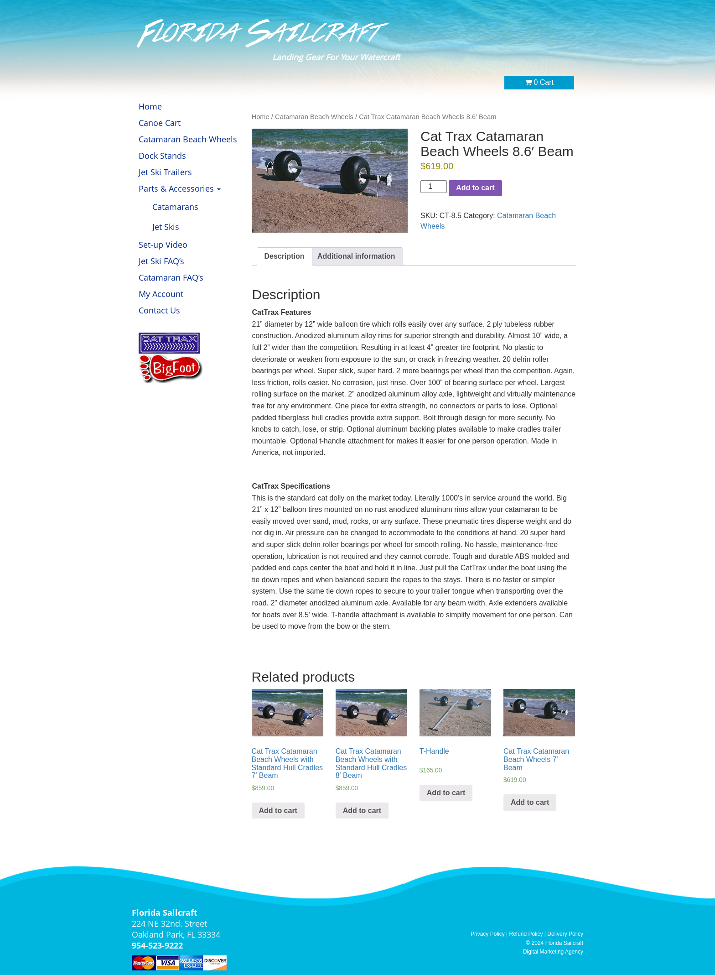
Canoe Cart (160, 122)
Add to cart (475, 188)
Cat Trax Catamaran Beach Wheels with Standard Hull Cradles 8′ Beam (371, 763)
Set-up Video (163, 244)
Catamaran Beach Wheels (188, 139)
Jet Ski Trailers (165, 172)
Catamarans (175, 206)
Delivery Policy (565, 934)
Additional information (356, 256)
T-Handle (434, 751)
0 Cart (539, 82)
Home (150, 106)
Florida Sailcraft (260, 33)
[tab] (284, 256)
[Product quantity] (433, 186)
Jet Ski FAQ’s (161, 260)
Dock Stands (162, 155)
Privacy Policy (488, 934)
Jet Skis (165, 226)
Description (284, 256)
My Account (161, 293)
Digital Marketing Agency (553, 952)
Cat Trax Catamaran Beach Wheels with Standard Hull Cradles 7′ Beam (287, 763)
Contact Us (159, 310)
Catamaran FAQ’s (171, 277)
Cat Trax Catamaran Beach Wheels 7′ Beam (536, 759)
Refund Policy (526, 934)
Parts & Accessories (180, 188)
